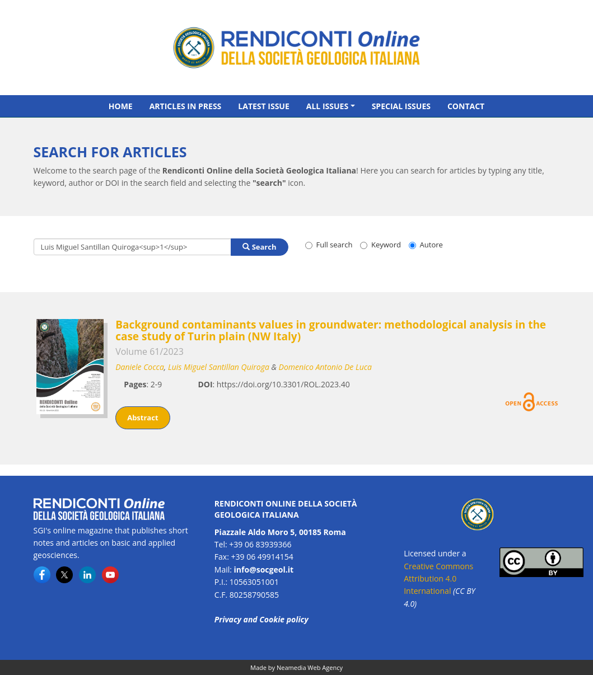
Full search (329, 245)
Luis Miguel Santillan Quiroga (218, 367)
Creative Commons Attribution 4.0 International (438, 579)
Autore (426, 245)
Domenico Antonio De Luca (325, 367)
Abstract (142, 417)
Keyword (380, 245)
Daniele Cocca (139, 367)
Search (259, 247)
